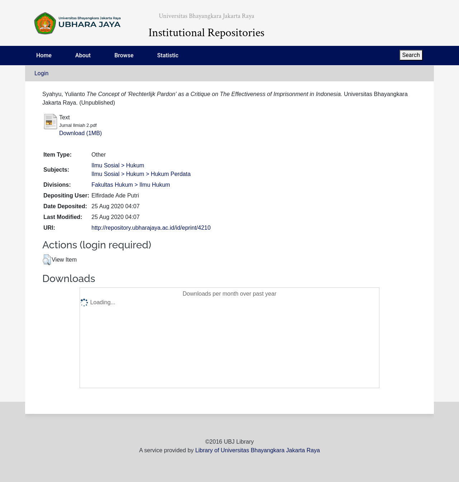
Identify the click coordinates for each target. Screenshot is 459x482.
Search (411, 55)
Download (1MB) (80, 133)
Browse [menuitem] (123, 55)
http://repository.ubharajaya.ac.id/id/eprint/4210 (150, 228)
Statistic (167, 55)
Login (41, 73)
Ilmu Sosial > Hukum (117, 165)
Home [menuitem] (44, 55)
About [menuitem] (83, 55)
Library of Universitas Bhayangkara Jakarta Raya (257, 450)
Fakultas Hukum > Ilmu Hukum (130, 185)
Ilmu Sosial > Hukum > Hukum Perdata (141, 174)
